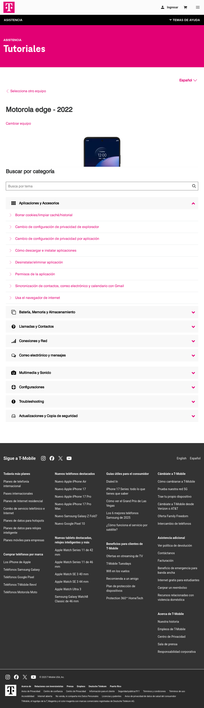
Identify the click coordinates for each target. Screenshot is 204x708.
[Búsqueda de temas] (102, 186)
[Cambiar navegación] (188, 20)
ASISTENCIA (13, 20)
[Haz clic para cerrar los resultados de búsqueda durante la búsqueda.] (194, 186)
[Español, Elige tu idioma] (188, 80)
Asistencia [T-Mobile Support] (12, 40)
